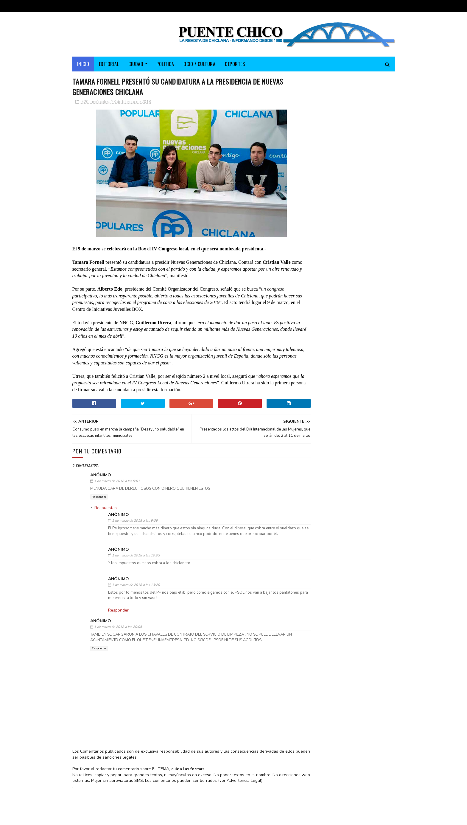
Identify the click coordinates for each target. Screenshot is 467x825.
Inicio (83, 64)
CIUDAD (135, 64)
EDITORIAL (109, 64)
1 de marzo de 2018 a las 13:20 (136, 591)
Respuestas (105, 508)
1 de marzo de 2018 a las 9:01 (117, 482)
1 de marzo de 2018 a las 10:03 (136, 561)
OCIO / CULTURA (199, 64)
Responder (99, 498)
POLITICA (165, 64)
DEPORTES (235, 64)
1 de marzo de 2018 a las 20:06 (118, 633)
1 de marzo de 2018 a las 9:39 (135, 521)
